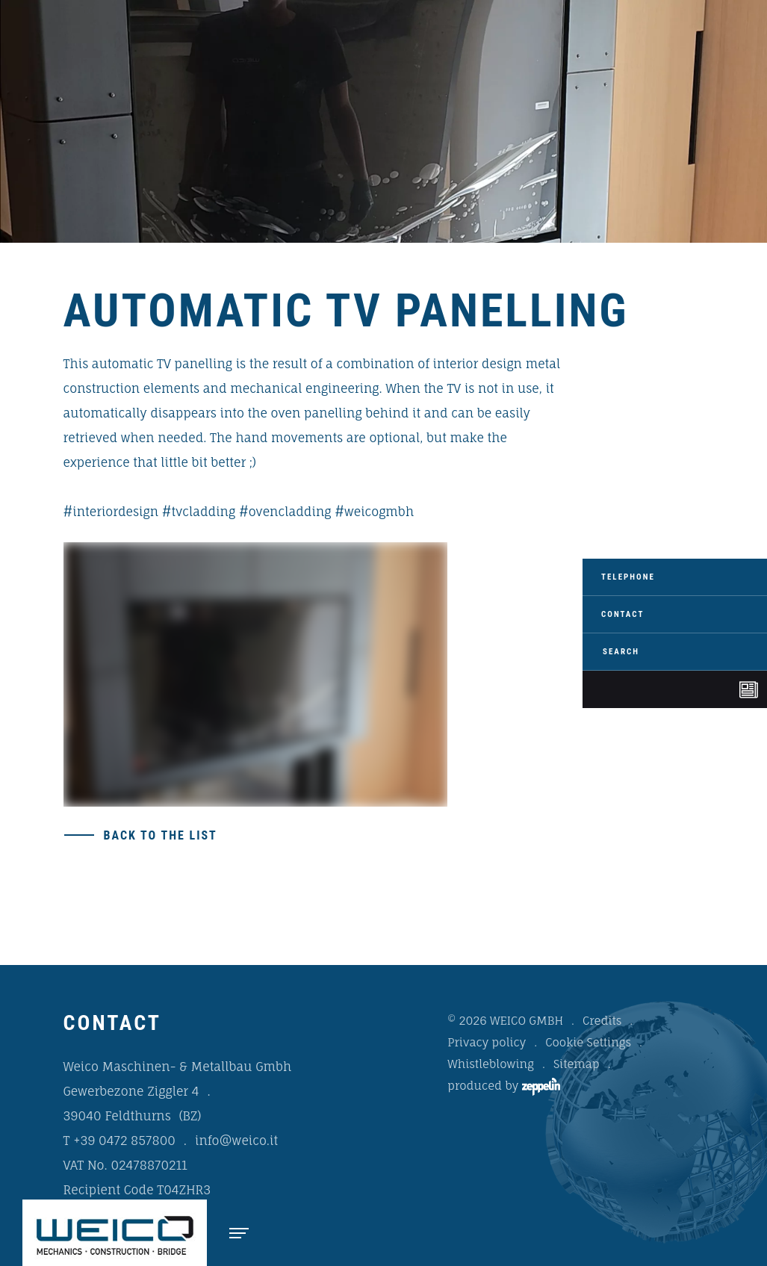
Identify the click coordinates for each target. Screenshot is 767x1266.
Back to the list (160, 835)
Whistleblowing (490, 1064)
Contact (622, 614)
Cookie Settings (588, 1042)
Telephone (628, 577)
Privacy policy (486, 1042)
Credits (602, 1021)
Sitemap (576, 1064)
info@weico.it (236, 1140)
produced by (503, 1087)
